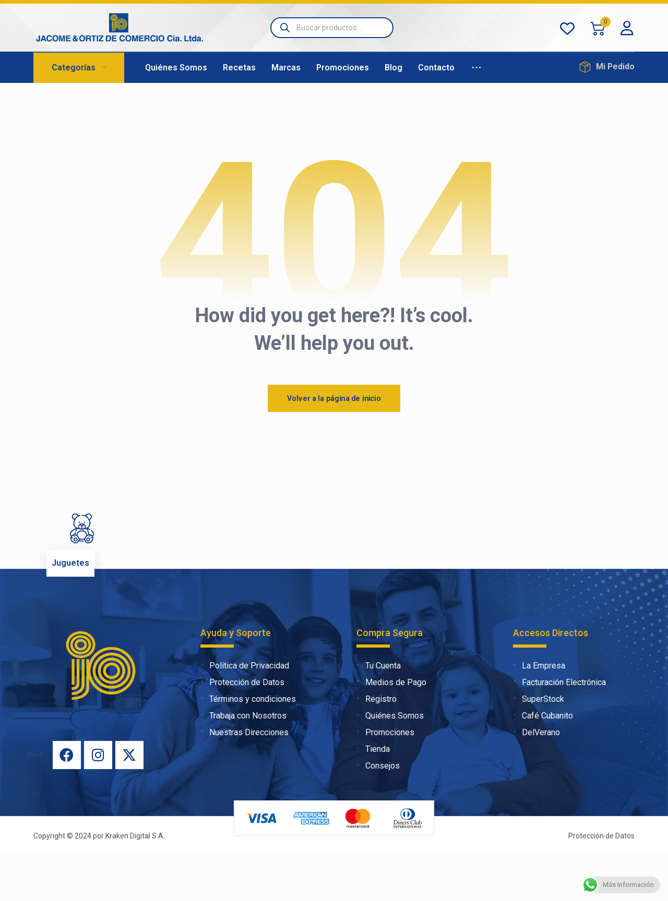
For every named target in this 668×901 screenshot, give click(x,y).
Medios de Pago (391, 729)
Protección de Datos (242, 729)
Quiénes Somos (390, 763)
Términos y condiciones (248, 746)
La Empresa (539, 712)
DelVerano (536, 779)
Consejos (378, 813)
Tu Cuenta (378, 712)
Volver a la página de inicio (334, 445)
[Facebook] (67, 802)
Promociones (385, 779)
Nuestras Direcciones (244, 779)
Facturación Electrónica (559, 729)
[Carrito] (597, 28)
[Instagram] (98, 802)
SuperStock (538, 746)
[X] (129, 802)
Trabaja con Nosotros (243, 763)
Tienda (373, 796)
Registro (376, 746)
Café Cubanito (543, 763)
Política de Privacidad (244, 712)
